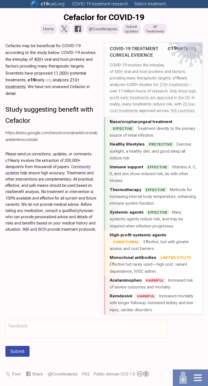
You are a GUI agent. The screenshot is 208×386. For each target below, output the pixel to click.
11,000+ (61, 73)
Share (37, 374)
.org (52, 4)
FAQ (85, 374)
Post (16, 374)
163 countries (182, 111)
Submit (17, 352)
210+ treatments (174, 85)
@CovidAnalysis (62, 374)
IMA (25, 230)
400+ (119, 72)
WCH (42, 230)
